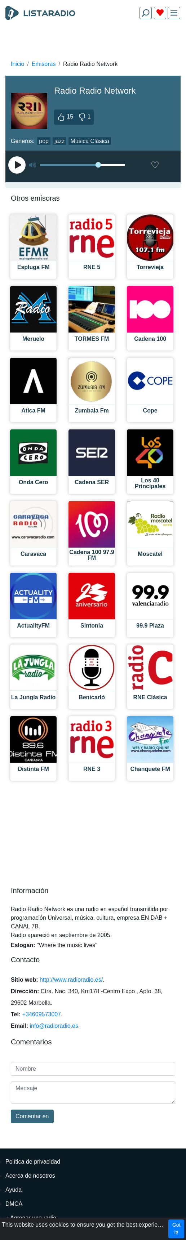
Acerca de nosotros (30, 1176)
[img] (174, 13)
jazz (59, 141)
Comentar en (32, 1116)
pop (44, 141)
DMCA (13, 1204)
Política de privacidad (32, 1162)
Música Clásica (89, 141)
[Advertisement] (93, 42)
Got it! (176, 1228)
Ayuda (13, 1190)
